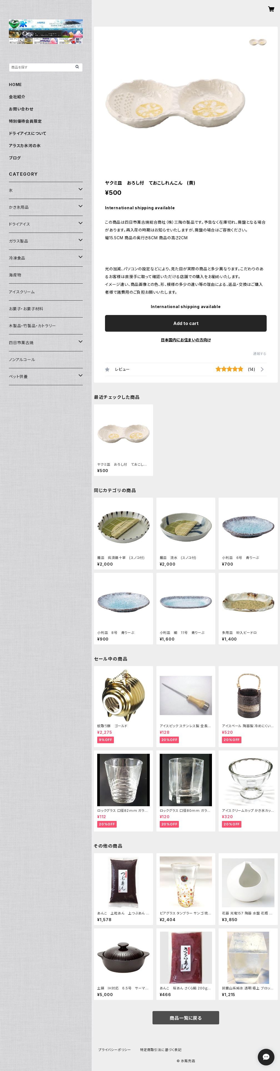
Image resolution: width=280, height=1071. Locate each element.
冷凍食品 (17, 258)
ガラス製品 (18, 241)
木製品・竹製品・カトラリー (32, 325)
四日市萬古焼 (21, 342)
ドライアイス (19, 224)
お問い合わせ (21, 109)
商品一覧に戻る (186, 1018)
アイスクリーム (22, 291)
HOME (15, 84)
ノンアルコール (22, 359)
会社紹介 (17, 96)
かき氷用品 (19, 207)
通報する (260, 354)
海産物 (15, 275)
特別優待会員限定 (25, 121)
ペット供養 (18, 376)
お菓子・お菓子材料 (26, 308)
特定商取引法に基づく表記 (161, 1050)
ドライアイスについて (27, 133)
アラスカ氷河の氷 (25, 145)
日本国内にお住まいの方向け (186, 339)
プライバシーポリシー (114, 1050)
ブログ (15, 157)
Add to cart (186, 323)
